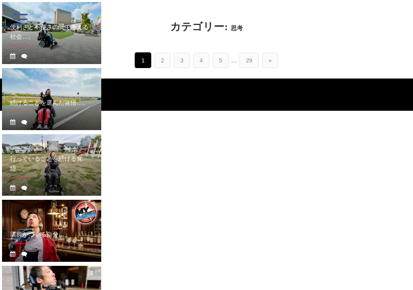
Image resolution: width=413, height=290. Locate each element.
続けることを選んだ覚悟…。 (49, 102)
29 (249, 60)
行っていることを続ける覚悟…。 (46, 163)
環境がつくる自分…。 (40, 234)
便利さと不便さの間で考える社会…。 (49, 31)
